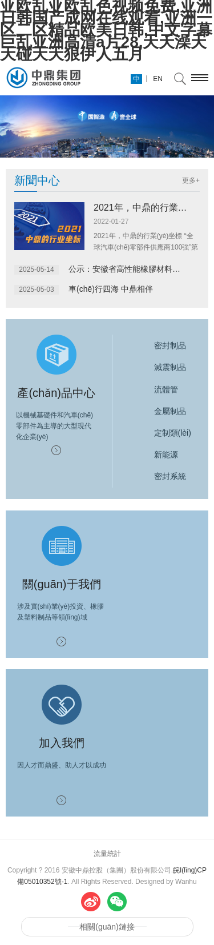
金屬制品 (159, 411)
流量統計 (107, 854)
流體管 (155, 389)
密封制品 (159, 345)
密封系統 (159, 476)
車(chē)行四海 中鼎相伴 (110, 288)
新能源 (155, 454)
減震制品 (159, 367)
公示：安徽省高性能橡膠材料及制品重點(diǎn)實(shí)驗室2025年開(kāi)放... (127, 269)
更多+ (191, 180)
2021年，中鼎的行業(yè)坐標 (153, 207)
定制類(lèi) (161, 432)
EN (158, 79)
